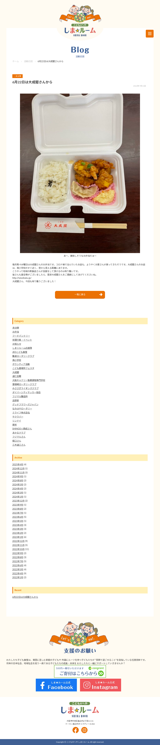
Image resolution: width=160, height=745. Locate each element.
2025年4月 (17, 464)
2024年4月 (17, 488)
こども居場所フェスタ (23, 368)
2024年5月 (17, 484)
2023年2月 (17, 533)
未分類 (15, 327)
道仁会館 (16, 376)
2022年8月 (17, 557)
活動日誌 (28, 61)
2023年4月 (17, 525)
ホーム (15, 61)
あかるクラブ (18, 432)
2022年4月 (17, 573)
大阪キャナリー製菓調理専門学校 (28, 380)
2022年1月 (17, 577)
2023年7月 (17, 513)
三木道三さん (18, 445)
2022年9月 (17, 553)
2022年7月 (17, 561)
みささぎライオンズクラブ (25, 388)
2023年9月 (17, 504)
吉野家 (15, 400)
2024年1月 (17, 496)
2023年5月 (17, 521)
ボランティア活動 (21, 364)
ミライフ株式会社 (21, 412)
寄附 (14, 424)
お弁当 (15, 331)
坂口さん (16, 440)
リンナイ (16, 420)
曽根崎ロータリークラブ (24, 384)
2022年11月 (18, 545)
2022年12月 (18, 541)
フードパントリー (21, 336)
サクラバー (17, 416)
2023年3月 (17, 529)
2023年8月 (17, 509)
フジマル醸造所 (20, 396)
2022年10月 (18, 549)
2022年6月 (17, 565)
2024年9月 (17, 476)
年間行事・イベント (22, 340)
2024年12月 (18, 468)
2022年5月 (17, 569)
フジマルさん (18, 436)
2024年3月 (17, 492)
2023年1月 (17, 537)
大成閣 (15, 372)
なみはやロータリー (22, 408)
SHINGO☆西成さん (22, 428)
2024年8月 (17, 480)
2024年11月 (18, 472)
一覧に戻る (80, 294)
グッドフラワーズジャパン (25, 404)
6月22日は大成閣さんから (25, 597)
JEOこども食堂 (19, 352)
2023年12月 (18, 500)
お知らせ (16, 344)
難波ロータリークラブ (23, 356)
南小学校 (16, 360)
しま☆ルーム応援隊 (22, 348)
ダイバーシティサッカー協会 (26, 392)
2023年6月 (17, 517)
